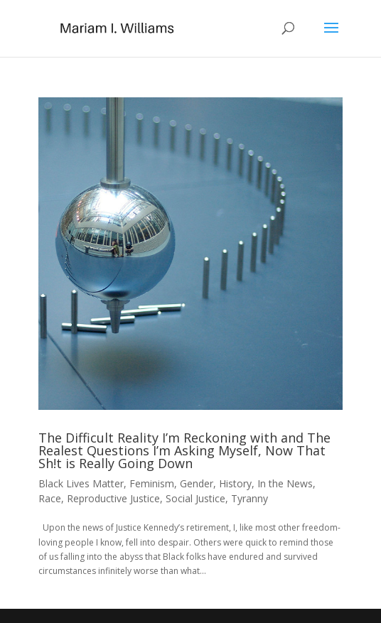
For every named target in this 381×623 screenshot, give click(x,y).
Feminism (151, 483)
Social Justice (195, 498)
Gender (196, 483)
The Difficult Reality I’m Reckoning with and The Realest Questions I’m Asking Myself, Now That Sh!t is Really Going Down (184, 450)
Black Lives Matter (81, 483)
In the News (285, 483)
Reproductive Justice (113, 498)
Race (49, 498)
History (235, 483)
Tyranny (249, 498)
